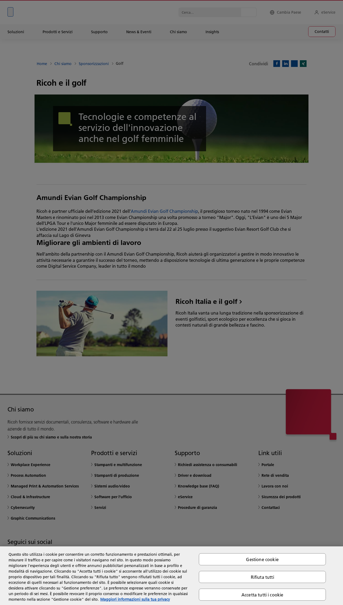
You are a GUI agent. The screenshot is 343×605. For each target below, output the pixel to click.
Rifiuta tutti (262, 577)
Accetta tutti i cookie (262, 595)
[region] (171, 575)
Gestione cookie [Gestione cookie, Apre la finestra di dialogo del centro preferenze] (262, 559)
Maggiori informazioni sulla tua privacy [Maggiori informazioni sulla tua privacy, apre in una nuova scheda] (135, 599)
